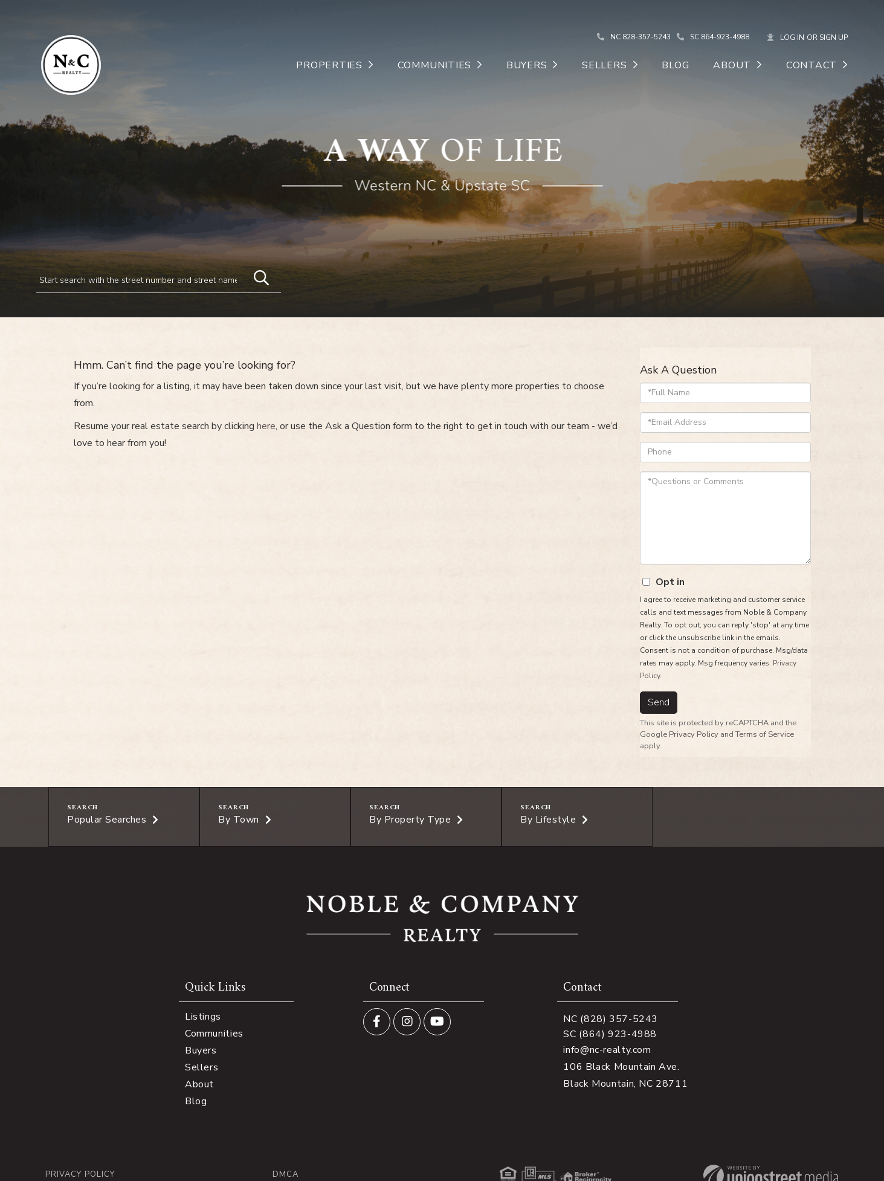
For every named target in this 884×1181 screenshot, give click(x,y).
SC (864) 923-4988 (610, 1034)
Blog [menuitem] (675, 65)
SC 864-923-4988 (719, 37)
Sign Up (833, 37)
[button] (256, 276)
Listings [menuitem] (203, 1016)
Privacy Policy (693, 734)
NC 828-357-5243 (640, 37)
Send (658, 702)
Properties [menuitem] (329, 65)
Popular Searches (106, 819)
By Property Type (410, 819)
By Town (238, 819)
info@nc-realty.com (607, 1049)
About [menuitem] (732, 65)
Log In (792, 37)
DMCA (285, 1175)
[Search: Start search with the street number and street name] (141, 280)
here (266, 426)
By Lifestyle (548, 819)
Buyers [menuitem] (526, 65)
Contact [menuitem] (811, 65)
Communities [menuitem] (434, 65)
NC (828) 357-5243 (610, 1019)
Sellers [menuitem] (604, 65)
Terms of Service (764, 734)
